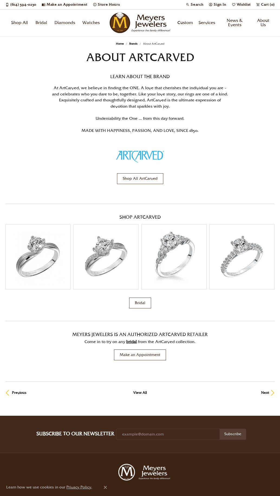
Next (265, 351)
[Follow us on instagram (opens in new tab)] (148, 473)
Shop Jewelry (72, 457)
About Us (263, 23)
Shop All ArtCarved (140, 178)
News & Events (235, 23)
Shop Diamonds (106, 457)
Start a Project (142, 457)
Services (206, 23)
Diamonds (64, 23)
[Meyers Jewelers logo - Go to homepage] (140, 22)
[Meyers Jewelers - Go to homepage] (145, 431)
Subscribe (232, 392)
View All (140, 351)
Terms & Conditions (145, 482)
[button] (194, 4)
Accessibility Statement (178, 482)
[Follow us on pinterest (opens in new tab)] (118, 473)
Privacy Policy (118, 482)
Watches (91, 23)
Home (120, 43)
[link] (20, 4)
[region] (140, 236)
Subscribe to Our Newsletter (75, 392)
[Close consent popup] (105, 487)
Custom (185, 23)
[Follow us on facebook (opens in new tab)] (163, 473)
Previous (19, 351)
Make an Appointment (140, 313)
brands (133, 43)
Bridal (41, 23)
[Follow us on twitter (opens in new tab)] (133, 473)
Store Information (204, 457)
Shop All (19, 23)
